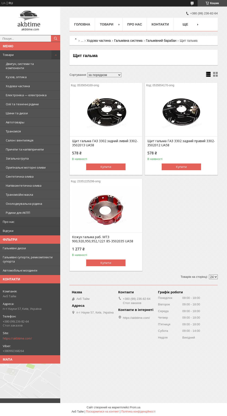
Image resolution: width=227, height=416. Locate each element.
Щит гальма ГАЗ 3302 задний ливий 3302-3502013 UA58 (105, 143)
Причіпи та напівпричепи (25, 149)
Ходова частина (18, 86)
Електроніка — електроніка (26, 95)
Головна (82, 24)
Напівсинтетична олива (23, 185)
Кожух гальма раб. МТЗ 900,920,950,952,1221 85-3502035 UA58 (102, 239)
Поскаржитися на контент (102, 411)
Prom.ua (135, 407)
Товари (8, 55)
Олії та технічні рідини (22, 104)
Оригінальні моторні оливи (26, 167)
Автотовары (15, 122)
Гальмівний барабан (161, 40)
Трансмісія (13, 131)
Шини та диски (17, 113)
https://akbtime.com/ (17, 338)
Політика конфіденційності (138, 411)
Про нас (8, 222)
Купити (106, 167)
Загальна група (17, 158)
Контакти (160, 24)
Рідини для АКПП (18, 213)
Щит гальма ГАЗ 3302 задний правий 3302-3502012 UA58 (181, 143)
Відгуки (8, 231)
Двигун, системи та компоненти (20, 66)
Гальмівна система (128, 40)
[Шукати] (55, 38)
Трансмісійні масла (19, 194)
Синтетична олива (20, 176)
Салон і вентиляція (19, 140)
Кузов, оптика (16, 77)
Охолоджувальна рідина (24, 204)
